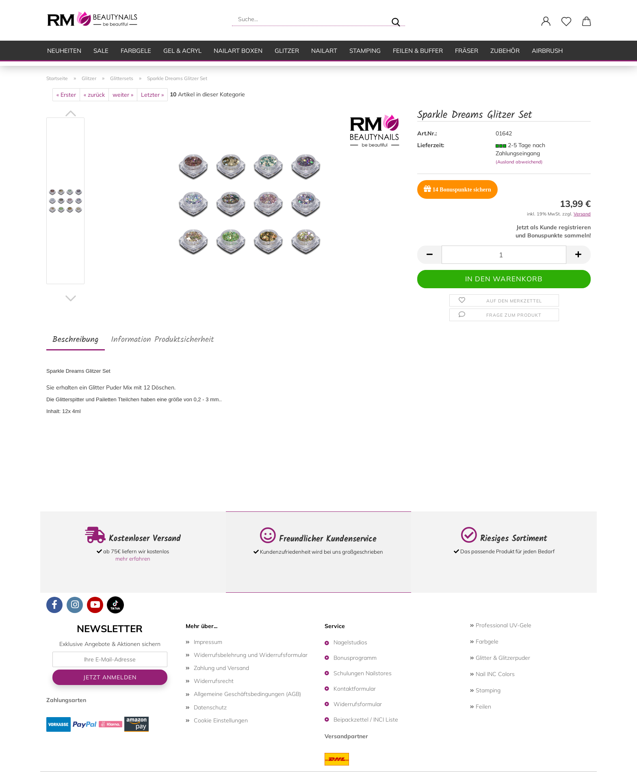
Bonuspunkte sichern (457, 189)
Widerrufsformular (358, 704)
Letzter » (152, 94)
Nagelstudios (350, 642)
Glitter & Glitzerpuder (500, 657)
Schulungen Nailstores (363, 673)
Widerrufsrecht (214, 681)
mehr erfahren (132, 558)
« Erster (66, 94)
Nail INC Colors (492, 674)
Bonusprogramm (355, 657)
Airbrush (547, 50)
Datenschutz (210, 707)
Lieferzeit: (430, 145)
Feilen (480, 706)
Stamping (365, 50)
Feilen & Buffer (418, 50)
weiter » (123, 94)
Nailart (324, 50)
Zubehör (505, 50)
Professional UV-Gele (500, 625)
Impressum (208, 642)
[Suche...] (396, 19)
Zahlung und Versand (221, 668)
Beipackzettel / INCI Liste (366, 719)
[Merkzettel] (566, 21)
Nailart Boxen (238, 50)
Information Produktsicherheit (162, 339)
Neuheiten (64, 50)
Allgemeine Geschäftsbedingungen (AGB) (247, 694)
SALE (100, 50)
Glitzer (287, 50)
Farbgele (136, 50)
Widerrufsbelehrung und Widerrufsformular (251, 655)
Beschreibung (75, 339)
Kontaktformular (355, 688)
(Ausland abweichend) (519, 162)
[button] (546, 21)
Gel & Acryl (182, 50)
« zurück (94, 94)
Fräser (466, 50)
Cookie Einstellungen (221, 720)
